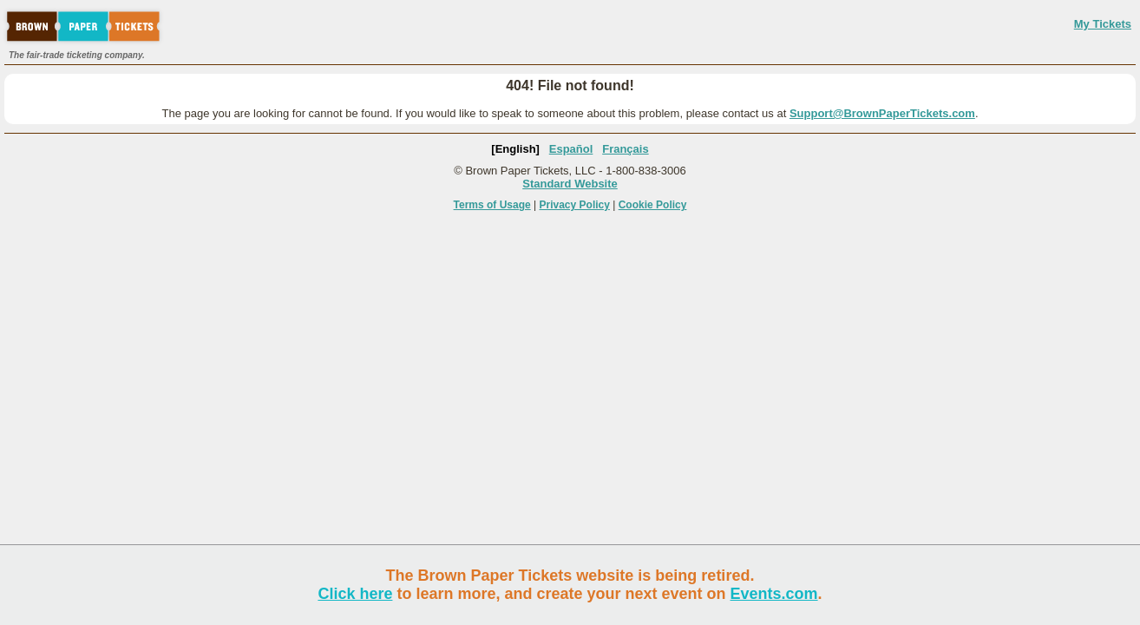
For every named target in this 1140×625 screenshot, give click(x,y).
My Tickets (1102, 23)
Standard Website (570, 183)
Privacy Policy (575, 205)
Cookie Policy (653, 205)
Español (571, 148)
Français (625, 148)
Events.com (774, 593)
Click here (355, 593)
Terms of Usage (492, 205)
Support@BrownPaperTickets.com (882, 113)
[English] (515, 148)
